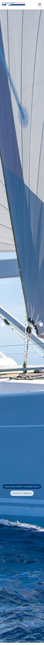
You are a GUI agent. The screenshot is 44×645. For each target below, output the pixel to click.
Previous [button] (3, 324)
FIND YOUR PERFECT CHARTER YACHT (22, 486)
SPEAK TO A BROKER (22, 493)
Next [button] (41, 324)
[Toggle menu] (39, 4)
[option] (22, 322)
